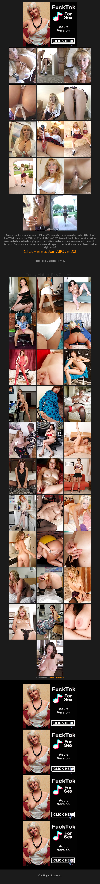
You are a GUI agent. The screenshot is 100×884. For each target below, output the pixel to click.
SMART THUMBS (56, 677)
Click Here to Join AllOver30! (50, 251)
